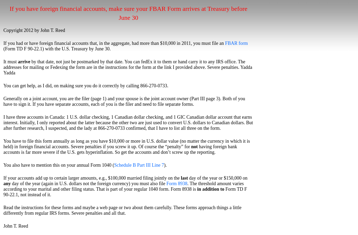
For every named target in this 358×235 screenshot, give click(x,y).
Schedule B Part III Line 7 (139, 165)
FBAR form (236, 43)
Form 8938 (176, 183)
